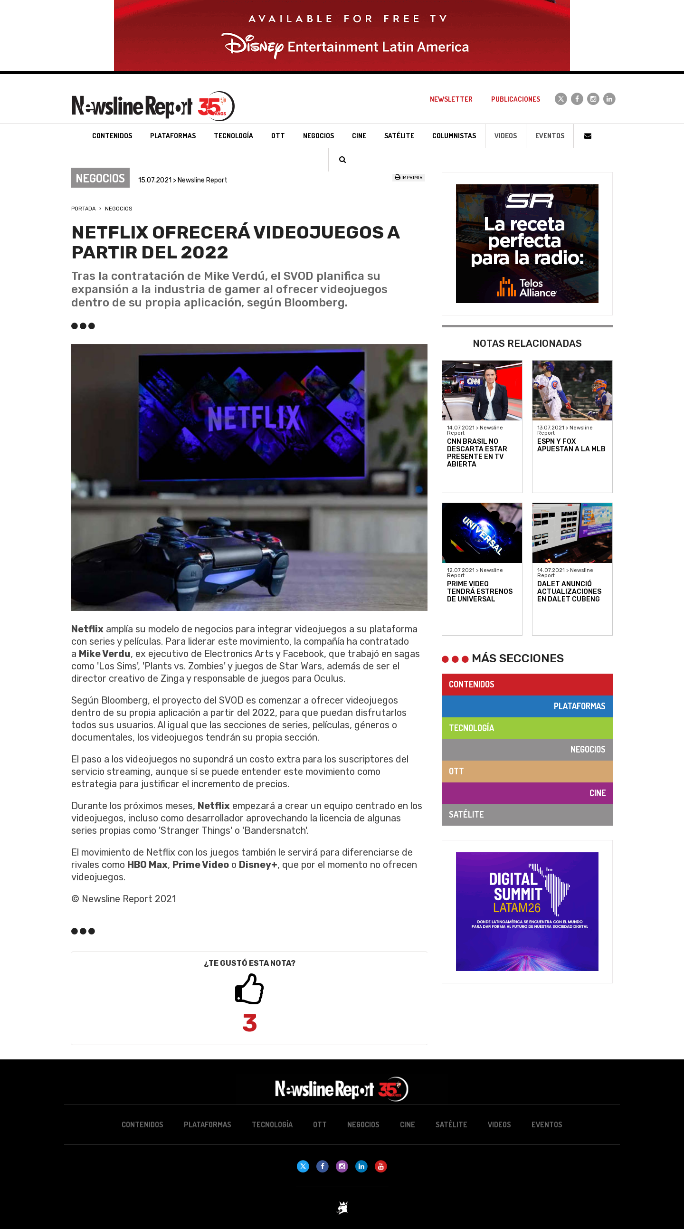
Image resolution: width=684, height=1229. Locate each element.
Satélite (466, 814)
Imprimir (409, 178)
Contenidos (471, 684)
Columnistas (454, 135)
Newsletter (451, 99)
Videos (505, 135)
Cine (597, 793)
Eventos (549, 135)
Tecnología (471, 728)
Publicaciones (515, 99)
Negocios (118, 209)
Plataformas (580, 706)
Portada (83, 209)
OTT (456, 771)
